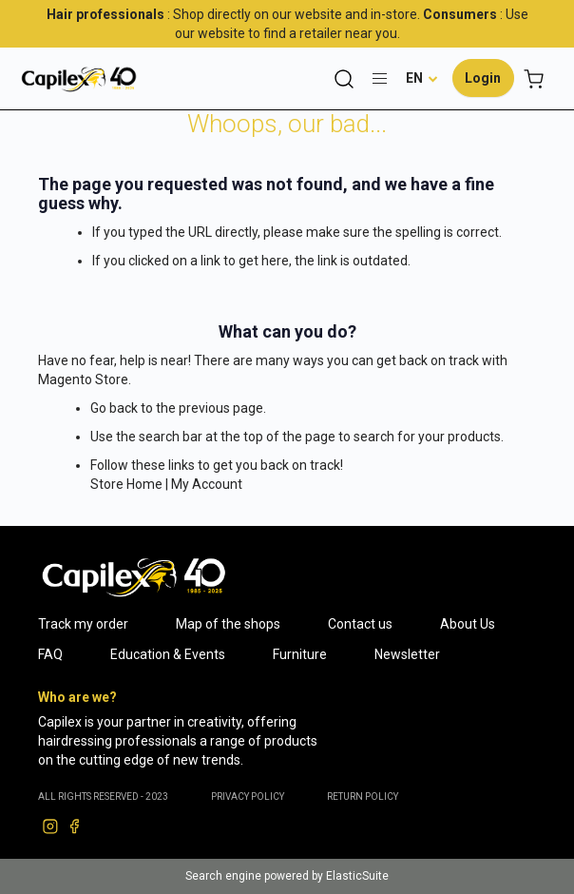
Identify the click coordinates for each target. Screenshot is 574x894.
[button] (422, 77)
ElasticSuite (357, 876)
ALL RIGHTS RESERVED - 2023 (103, 796)
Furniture (300, 654)
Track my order (83, 624)
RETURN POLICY (362, 796)
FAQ (50, 654)
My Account (206, 484)
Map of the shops (228, 624)
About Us (467, 624)
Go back (114, 408)
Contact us (360, 624)
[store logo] (78, 78)
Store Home (126, 484)
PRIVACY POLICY (247, 796)
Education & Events (167, 654)
